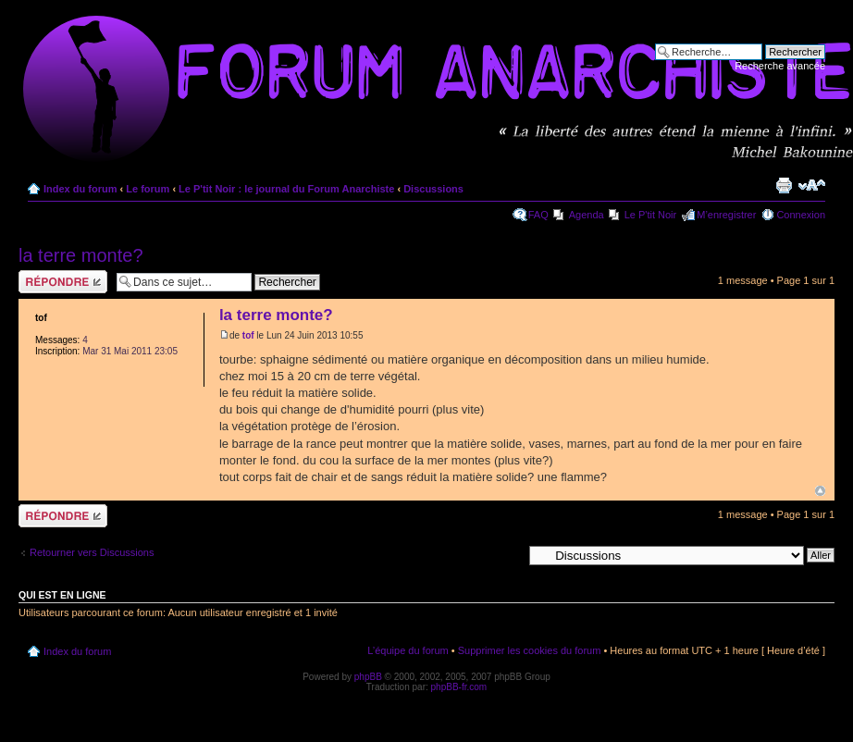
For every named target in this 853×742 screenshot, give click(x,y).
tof (248, 335)
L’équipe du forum (407, 650)
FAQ (538, 214)
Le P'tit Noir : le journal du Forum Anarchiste (286, 188)
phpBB (368, 677)
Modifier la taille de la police (811, 185)
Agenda (586, 214)
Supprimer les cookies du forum (529, 650)
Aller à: (506, 554)
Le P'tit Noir (650, 214)
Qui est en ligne (62, 594)
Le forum (147, 188)
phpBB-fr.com (459, 687)
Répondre (63, 281)
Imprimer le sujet (783, 185)
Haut (820, 491)
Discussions (433, 188)
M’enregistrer (726, 214)
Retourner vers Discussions (92, 552)
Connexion (800, 214)
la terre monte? (81, 255)
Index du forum (80, 188)
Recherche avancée (780, 65)
